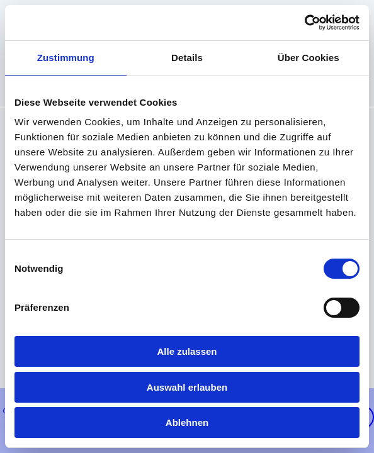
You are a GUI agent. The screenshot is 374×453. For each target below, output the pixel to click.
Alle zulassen (187, 351)
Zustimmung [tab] (65, 57)
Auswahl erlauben (187, 387)
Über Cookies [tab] (308, 57)
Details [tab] (187, 57)
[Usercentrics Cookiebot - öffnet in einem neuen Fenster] (304, 22)
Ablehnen (187, 422)
